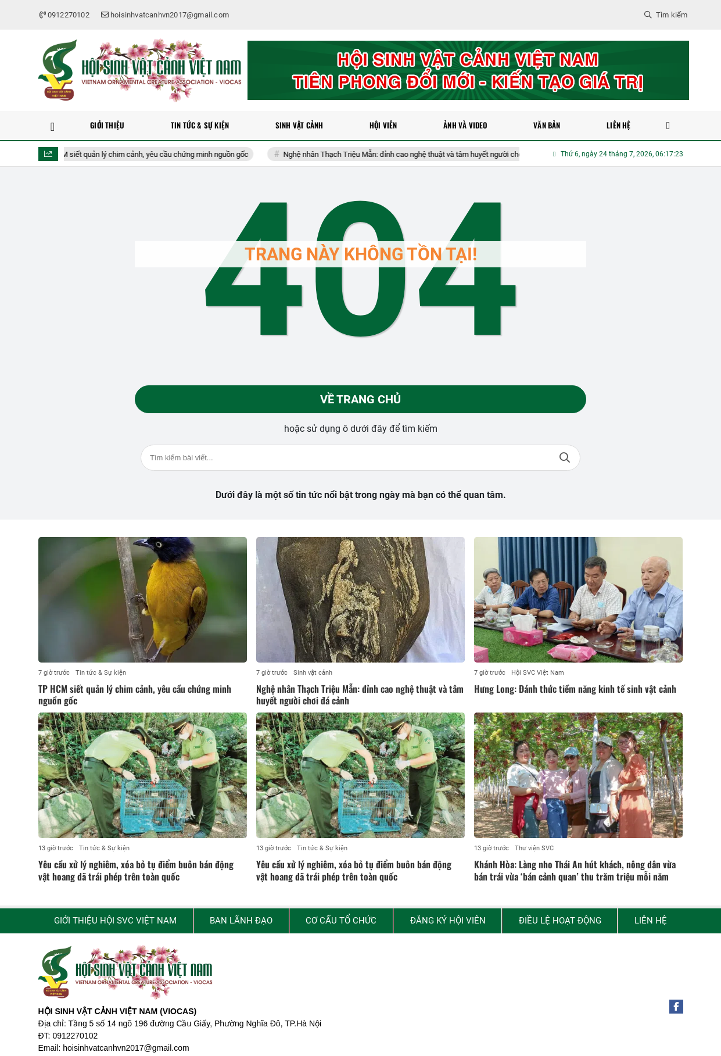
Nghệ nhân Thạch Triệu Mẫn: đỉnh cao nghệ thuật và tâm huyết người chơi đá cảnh (424, 154)
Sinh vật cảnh (312, 672)
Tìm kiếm (564, 458)
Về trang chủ (360, 399)
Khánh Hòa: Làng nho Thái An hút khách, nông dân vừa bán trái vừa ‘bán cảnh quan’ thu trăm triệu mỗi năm (575, 870)
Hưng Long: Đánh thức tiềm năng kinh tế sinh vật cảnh (575, 689)
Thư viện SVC (534, 848)
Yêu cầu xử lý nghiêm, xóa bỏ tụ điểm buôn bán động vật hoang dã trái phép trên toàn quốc (136, 870)
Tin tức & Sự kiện (101, 672)
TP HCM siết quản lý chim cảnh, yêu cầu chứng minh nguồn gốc (151, 154)
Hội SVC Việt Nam (537, 672)
